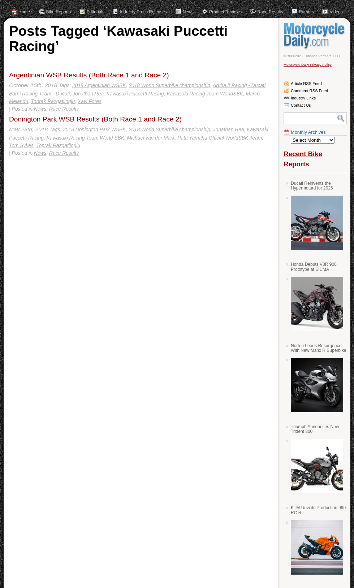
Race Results (270, 11)
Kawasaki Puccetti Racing (135, 94)
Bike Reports (58, 11)
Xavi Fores (90, 101)
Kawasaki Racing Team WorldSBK (205, 94)
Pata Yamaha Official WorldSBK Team (219, 138)
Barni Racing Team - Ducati (39, 94)
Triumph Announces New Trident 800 (315, 429)
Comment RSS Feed (309, 91)
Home (24, 11)
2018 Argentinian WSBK (99, 85)
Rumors (306, 11)
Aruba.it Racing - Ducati (239, 85)
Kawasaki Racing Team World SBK (85, 138)
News (188, 11)
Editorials (95, 11)
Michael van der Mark (151, 138)
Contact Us (301, 105)
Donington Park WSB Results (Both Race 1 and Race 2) (95, 119)
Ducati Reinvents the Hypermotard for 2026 (312, 186)
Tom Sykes (21, 145)
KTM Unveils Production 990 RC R (318, 510)
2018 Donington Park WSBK (94, 129)
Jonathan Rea (88, 94)
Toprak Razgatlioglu (53, 101)
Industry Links (303, 98)
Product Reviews (225, 11)
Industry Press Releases (143, 11)
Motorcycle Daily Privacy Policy (308, 65)
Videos (335, 11)
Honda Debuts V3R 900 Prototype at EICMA (314, 267)
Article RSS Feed (306, 83)
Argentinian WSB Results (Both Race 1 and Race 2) (89, 75)
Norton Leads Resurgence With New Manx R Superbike (318, 348)
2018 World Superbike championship (169, 85)
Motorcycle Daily (315, 36)
